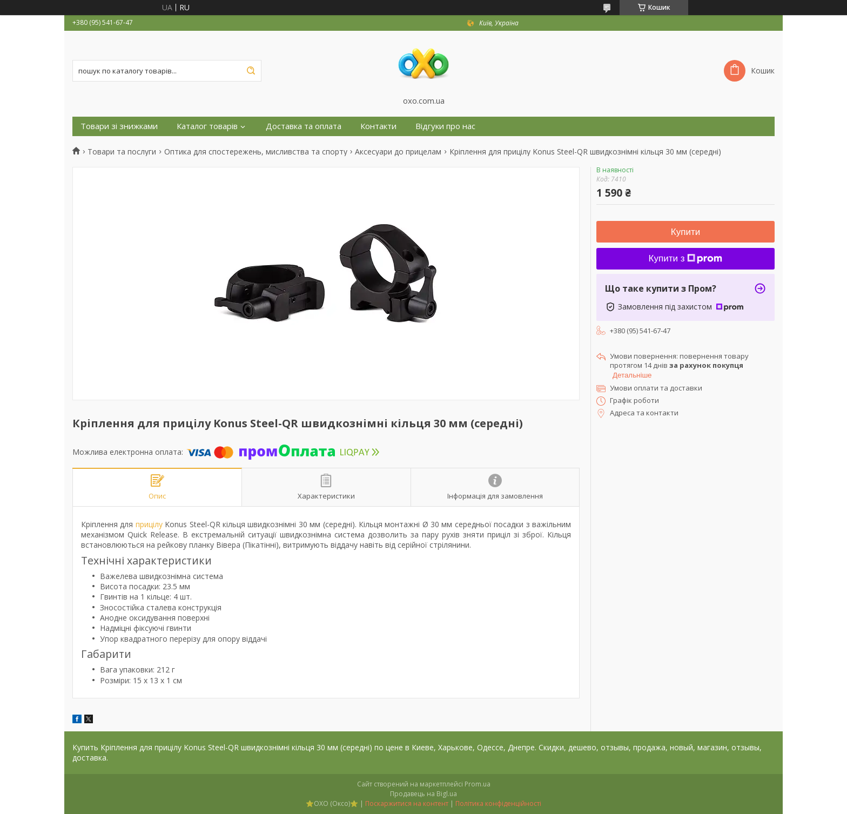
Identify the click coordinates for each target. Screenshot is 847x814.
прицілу (149, 524)
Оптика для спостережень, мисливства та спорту (255, 152)
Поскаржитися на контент (406, 803)
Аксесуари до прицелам (398, 152)
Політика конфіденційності (498, 803)
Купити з (686, 258)
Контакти (378, 126)
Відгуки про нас (445, 126)
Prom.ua (477, 784)
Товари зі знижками (119, 126)
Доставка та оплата (303, 126)
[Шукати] (250, 71)
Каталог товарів (207, 126)
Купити (685, 232)
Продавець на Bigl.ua (423, 793)
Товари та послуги (122, 152)
